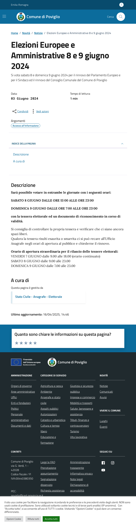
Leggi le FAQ (48, 462)
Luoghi (103, 421)
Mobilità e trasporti (81, 403)
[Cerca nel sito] (121, 16)
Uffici (14, 397)
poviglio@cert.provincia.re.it (27, 495)
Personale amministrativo (20, 417)
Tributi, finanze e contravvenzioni (79, 423)
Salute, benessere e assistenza (81, 411)
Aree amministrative (23, 391)
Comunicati (106, 391)
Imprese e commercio (82, 397)
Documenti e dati (21, 425)
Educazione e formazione (48, 440)
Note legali (76, 479)
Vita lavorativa (78, 437)
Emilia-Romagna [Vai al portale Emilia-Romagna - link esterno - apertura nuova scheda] (19, 5)
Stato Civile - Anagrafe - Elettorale (38, 296)
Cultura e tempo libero (50, 428)
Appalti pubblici (49, 408)
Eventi (103, 427)
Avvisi (103, 397)
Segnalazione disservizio (48, 482)
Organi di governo (21, 386)
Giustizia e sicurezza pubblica (81, 389)
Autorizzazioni (49, 414)
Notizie (104, 386)
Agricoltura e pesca (52, 386)
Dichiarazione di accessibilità (79, 488)
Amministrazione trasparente (80, 465)
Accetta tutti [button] (51, 519)
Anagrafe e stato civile (50, 400)
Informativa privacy (81, 473)
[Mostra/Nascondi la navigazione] (4, 16)
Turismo (74, 431)
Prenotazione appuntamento (49, 471)
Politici (15, 408)
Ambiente (46, 391)
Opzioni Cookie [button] (14, 519)
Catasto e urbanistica (53, 420)
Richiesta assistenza (52, 490)
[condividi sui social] (20, 111)
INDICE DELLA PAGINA (68, 144)
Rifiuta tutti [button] (33, 519)
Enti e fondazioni (21, 403)
